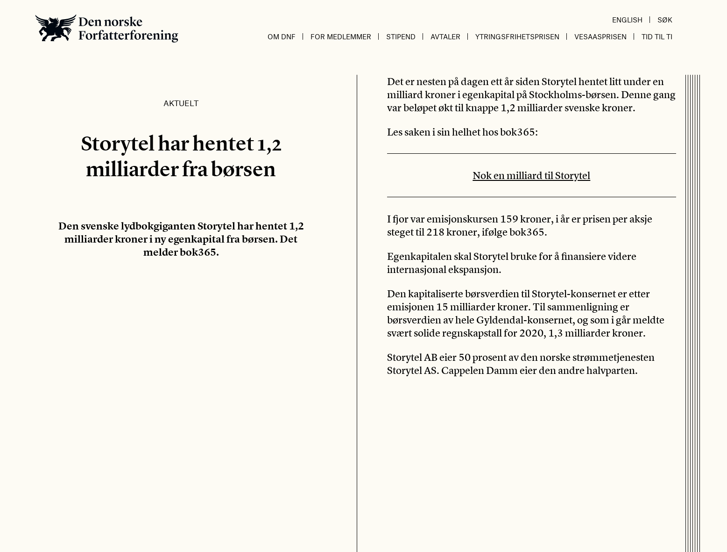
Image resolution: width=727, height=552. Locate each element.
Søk (664, 19)
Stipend (401, 36)
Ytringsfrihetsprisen (517, 36)
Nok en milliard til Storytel (531, 175)
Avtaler (445, 36)
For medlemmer (341, 36)
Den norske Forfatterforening (106, 28)
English (627, 19)
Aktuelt (180, 103)
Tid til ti (657, 36)
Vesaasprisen (600, 36)
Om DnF (282, 36)
